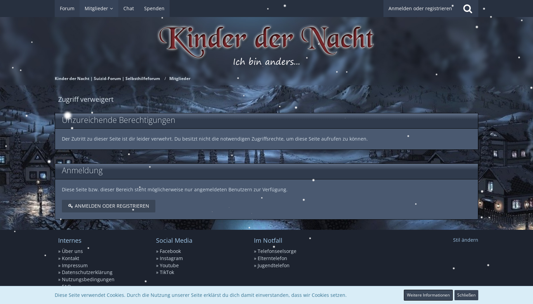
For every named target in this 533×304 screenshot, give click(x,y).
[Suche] (467, 8)
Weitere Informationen (428, 295)
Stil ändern (465, 240)
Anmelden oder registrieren (420, 8)
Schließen (466, 295)
